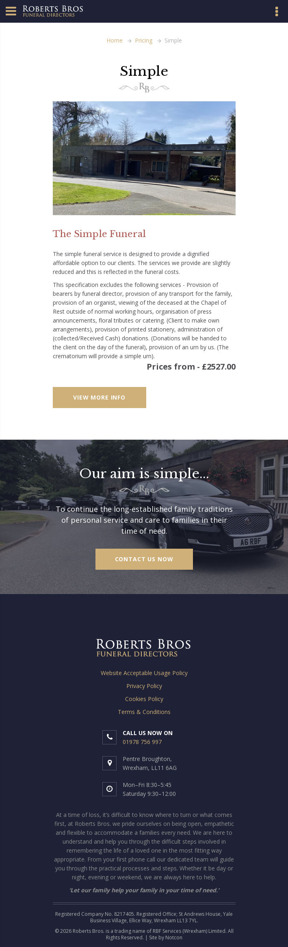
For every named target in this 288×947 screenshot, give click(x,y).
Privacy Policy (144, 686)
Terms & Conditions (144, 712)
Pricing (143, 40)
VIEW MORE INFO (99, 397)
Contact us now (144, 559)
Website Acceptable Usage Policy (144, 673)
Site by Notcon (165, 937)
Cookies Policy (144, 699)
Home (114, 40)
